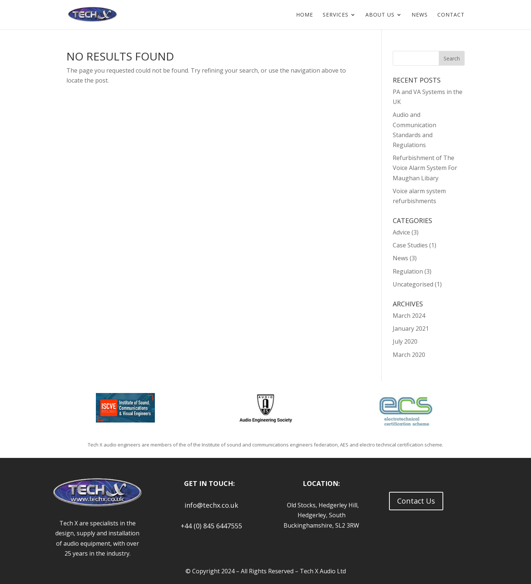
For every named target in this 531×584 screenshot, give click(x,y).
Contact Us (416, 501)
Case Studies (410, 245)
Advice (401, 232)
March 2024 (409, 316)
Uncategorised (413, 284)
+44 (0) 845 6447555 (209, 525)
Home (304, 15)
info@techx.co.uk (209, 505)
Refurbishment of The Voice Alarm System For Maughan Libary (425, 168)
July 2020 (405, 341)
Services (335, 15)
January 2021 (411, 328)
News (420, 15)
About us (380, 15)
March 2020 (409, 355)
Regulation (408, 271)
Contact (451, 15)
